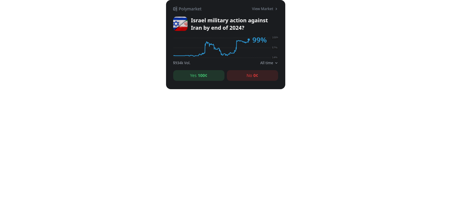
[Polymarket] (187, 9)
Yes (198, 75)
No (252, 75)
